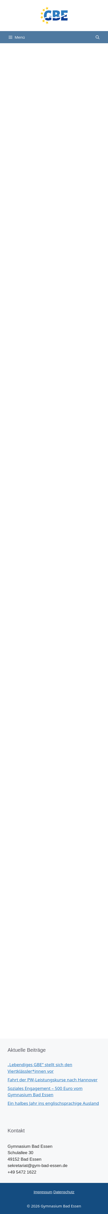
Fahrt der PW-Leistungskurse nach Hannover (53, 1080)
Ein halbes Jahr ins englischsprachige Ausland (53, 1103)
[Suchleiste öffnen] (97, 37)
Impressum (43, 1192)
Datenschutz (63, 1192)
